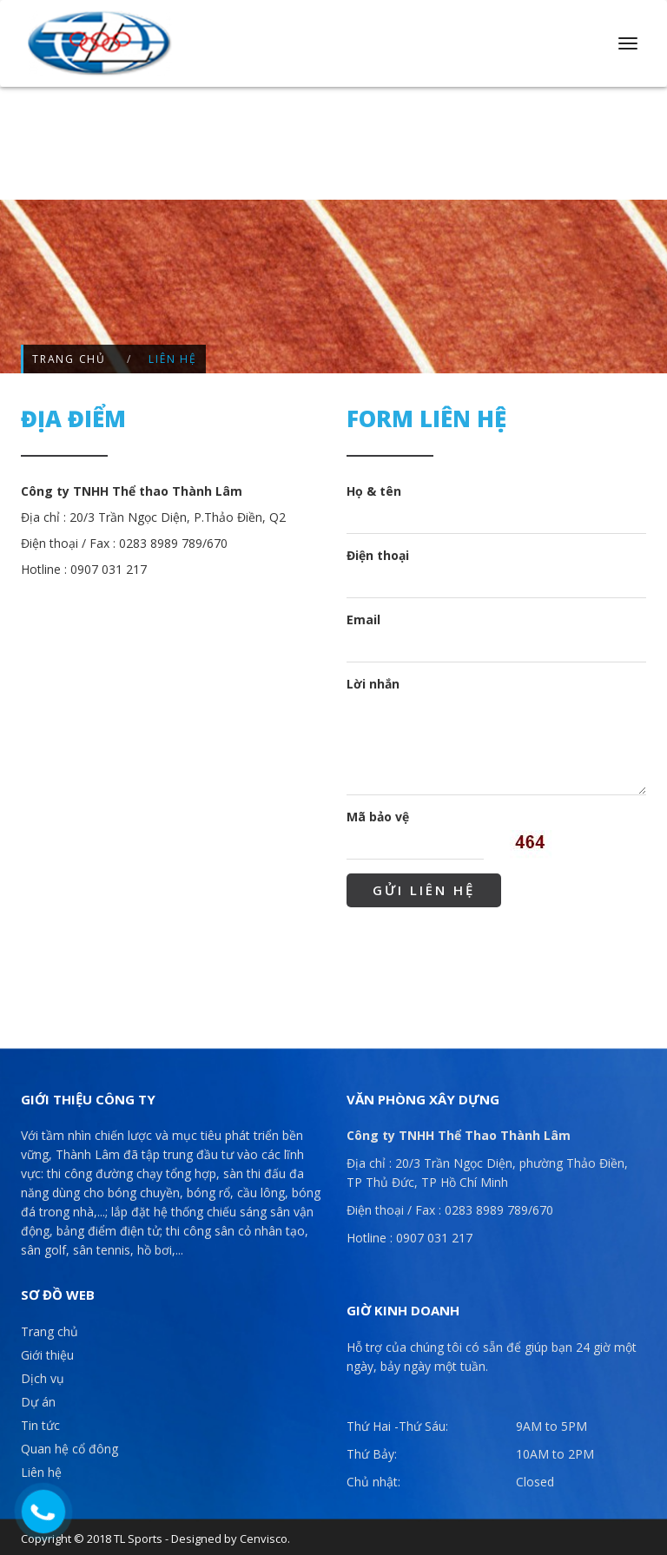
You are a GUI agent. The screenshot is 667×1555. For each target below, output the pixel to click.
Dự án (38, 1402)
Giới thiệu (47, 1355)
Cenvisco (263, 1538)
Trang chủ (69, 359)
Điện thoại (378, 555)
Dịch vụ (42, 1378)
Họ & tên (374, 491)
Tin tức (40, 1425)
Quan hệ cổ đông (69, 1448)
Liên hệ (41, 1472)
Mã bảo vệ (378, 816)
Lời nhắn (373, 683)
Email (363, 619)
